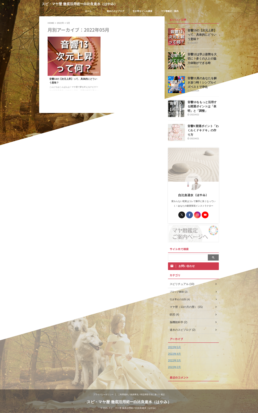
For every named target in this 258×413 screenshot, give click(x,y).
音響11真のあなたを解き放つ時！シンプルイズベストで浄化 (203, 82)
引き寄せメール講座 (142, 11)
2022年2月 (173, 367)
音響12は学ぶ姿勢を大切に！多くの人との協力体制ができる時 (203, 58)
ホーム (88, 11)
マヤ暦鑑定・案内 (169, 11)
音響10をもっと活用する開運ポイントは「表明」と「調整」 (203, 106)
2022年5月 (173, 347)
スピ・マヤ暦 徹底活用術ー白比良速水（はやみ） (79, 4)
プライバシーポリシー (103, 394)
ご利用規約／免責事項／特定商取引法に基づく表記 (141, 394)
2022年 (60, 23)
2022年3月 (173, 360)
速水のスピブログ (115, 11)
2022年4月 (173, 354)
